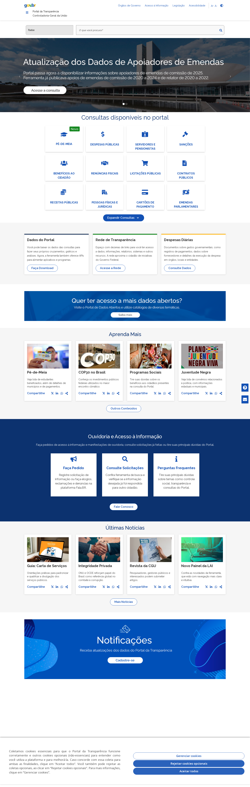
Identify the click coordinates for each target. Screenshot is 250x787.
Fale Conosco (123, 509)
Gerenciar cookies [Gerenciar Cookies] (188, 756)
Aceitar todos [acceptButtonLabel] (189, 771)
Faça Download (42, 270)
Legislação (179, 5)
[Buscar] (221, 32)
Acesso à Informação (156, 5)
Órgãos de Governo (129, 5)
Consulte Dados (179, 270)
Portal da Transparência (55, 12)
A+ (212, 6)
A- (216, 6)
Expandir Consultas (123, 220)
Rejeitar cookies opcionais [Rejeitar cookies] (188, 763)
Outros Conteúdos (124, 411)
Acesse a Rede (110, 270)
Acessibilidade (197, 5)
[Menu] (27, 13)
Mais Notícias (123, 604)
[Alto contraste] (221, 5)
